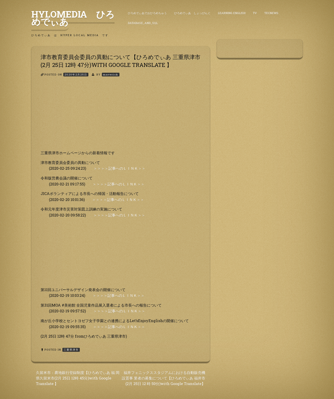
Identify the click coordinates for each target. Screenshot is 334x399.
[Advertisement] (121, 117)
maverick (110, 74)
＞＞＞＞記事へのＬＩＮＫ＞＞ (119, 168)
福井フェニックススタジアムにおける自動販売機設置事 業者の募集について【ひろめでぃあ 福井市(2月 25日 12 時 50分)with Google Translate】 (163, 378)
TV (255, 13)
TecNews (271, 13)
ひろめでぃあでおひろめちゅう (147, 13)
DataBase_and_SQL (143, 23)
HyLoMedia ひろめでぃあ (73, 18)
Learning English (231, 13)
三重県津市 (71, 349)
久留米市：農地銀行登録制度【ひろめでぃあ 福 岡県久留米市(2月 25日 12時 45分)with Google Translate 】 (77, 378)
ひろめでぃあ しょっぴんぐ (192, 13)
